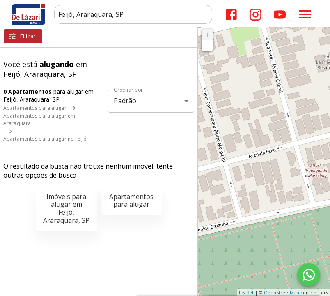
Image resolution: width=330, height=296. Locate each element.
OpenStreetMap (281, 292)
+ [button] (207, 34)
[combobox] (133, 14)
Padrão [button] (125, 100)
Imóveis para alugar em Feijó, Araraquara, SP (66, 208)
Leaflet (246, 292)
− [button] (208, 46)
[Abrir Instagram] (255, 14)
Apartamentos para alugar (34, 107)
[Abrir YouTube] (280, 14)
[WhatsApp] (308, 274)
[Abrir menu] (305, 14)
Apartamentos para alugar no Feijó (45, 138)
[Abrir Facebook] (231, 14)
